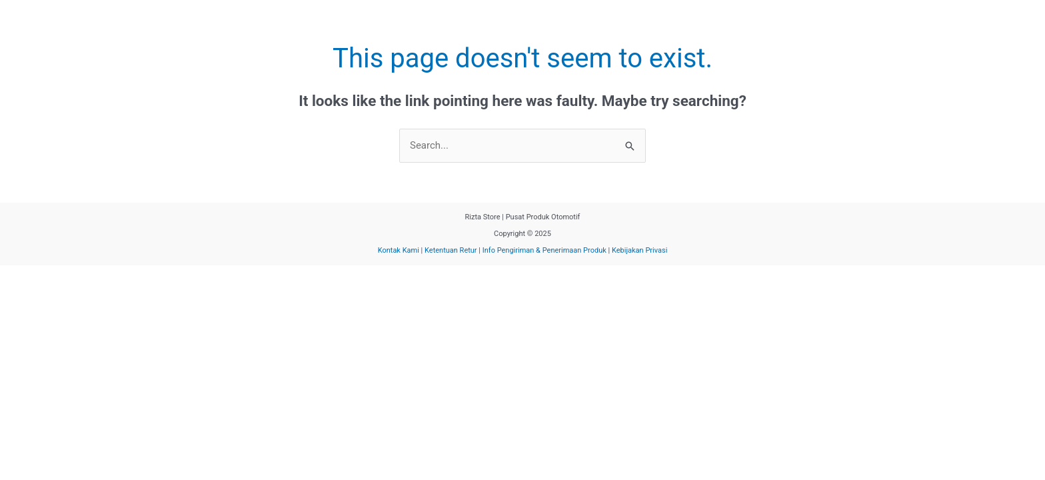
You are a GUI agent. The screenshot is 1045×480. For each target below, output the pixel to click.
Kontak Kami (398, 250)
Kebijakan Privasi (639, 250)
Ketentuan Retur (451, 250)
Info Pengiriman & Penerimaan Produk (545, 250)
